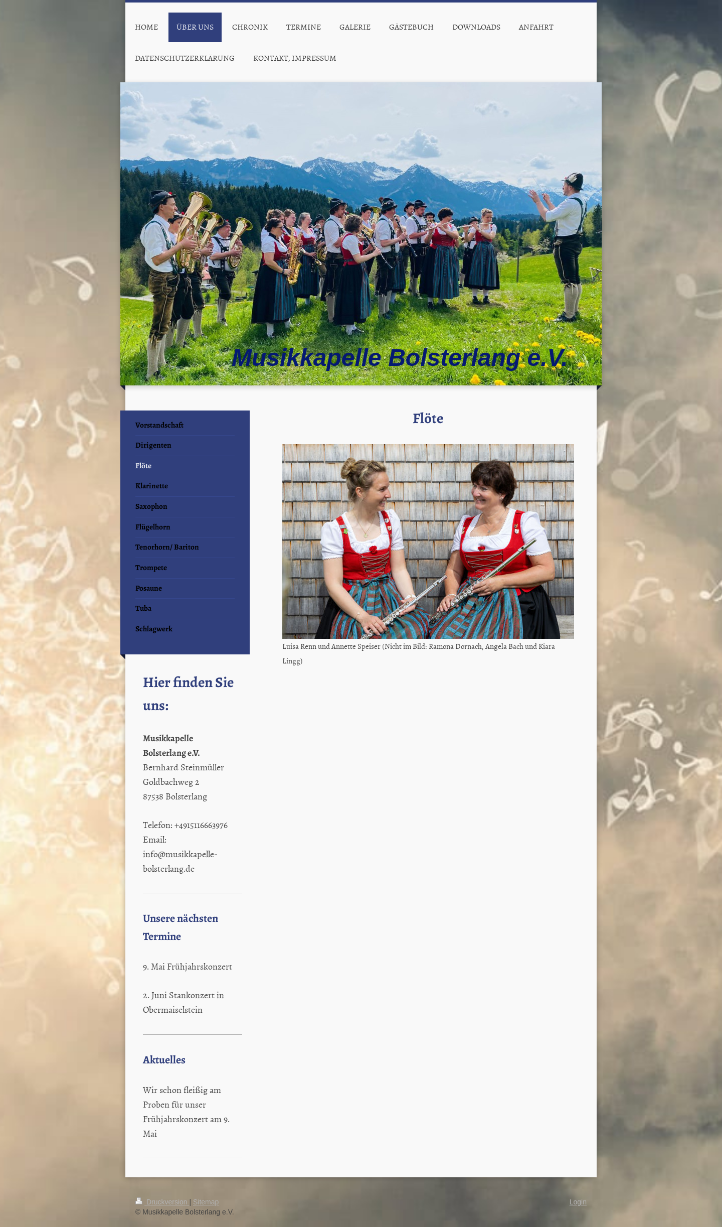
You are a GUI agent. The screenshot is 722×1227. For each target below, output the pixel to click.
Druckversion (162, 1202)
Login (578, 1202)
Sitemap (206, 1202)
